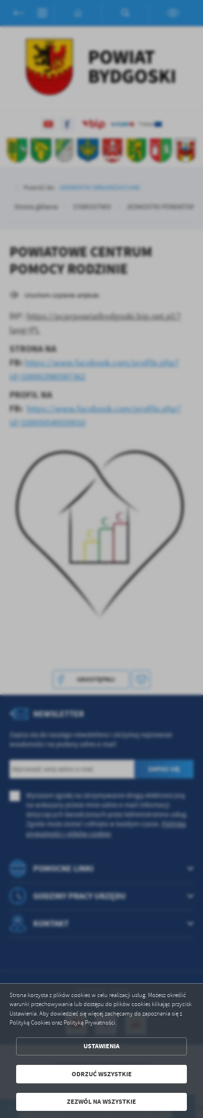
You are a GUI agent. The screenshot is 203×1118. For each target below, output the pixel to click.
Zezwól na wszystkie (101, 1101)
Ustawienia (101, 1046)
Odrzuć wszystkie (102, 1074)
